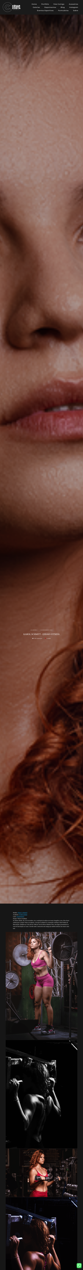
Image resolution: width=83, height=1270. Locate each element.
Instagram (73, 7)
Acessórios (73, 4)
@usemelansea (20, 916)
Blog (63, 7)
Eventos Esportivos (45, 10)
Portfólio (45, 4)
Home (34, 4)
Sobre (75, 10)
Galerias (36, 7)
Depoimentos (50, 7)
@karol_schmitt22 (22, 912)
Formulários (63, 10)
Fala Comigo (58, 4)
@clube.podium (23, 914)
